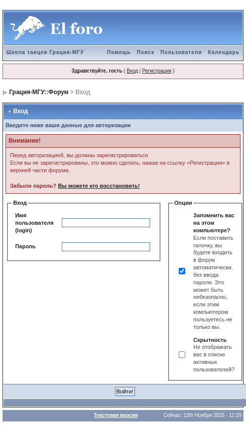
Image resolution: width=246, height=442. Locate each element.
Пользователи (181, 52)
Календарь (223, 52)
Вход (132, 71)
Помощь (119, 52)
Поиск (145, 52)
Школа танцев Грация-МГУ (45, 52)
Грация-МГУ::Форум (38, 92)
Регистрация (156, 71)
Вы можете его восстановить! (99, 186)
